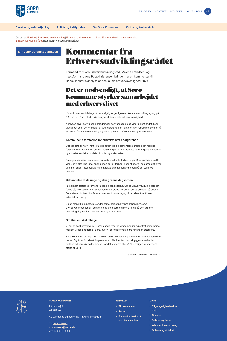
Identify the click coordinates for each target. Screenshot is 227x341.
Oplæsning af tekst (163, 330)
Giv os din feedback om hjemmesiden (130, 318)
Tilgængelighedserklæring (165, 308)
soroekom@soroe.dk (63, 327)
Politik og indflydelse (71, 27)
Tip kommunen (127, 306)
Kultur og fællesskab (140, 27)
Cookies (156, 315)
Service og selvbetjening (32, 27)
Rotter (122, 311)
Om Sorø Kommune (105, 27)
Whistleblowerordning (164, 325)
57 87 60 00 (60, 323)
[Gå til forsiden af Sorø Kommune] (27, 11)
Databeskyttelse (161, 320)
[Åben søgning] (207, 11)
